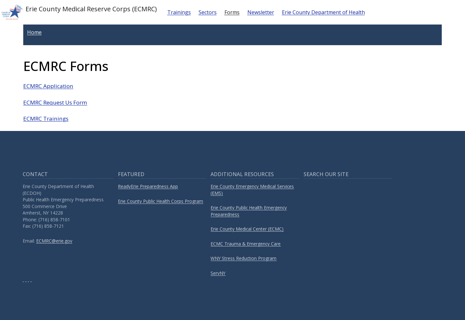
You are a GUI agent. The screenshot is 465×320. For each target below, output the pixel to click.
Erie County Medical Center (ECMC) (247, 229)
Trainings (179, 12)
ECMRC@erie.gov (54, 241)
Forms (232, 12)
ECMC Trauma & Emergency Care (246, 244)
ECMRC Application (48, 86)
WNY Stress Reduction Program (243, 258)
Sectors (208, 12)
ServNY (218, 273)
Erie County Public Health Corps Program (160, 201)
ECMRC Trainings (45, 118)
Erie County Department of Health (323, 12)
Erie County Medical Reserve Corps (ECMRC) (78, 12)
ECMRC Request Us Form (55, 102)
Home (34, 32)
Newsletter (260, 12)
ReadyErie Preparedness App (148, 186)
